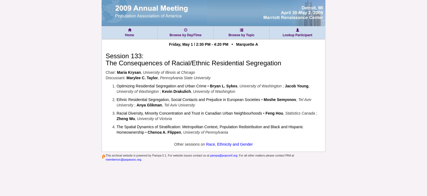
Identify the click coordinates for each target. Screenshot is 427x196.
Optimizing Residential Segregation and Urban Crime (161, 86)
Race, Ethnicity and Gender (229, 144)
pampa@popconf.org (224, 155)
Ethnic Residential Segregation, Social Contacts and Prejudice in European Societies (188, 99)
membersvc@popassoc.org (123, 159)
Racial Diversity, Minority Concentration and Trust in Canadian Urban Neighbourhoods (189, 113)
